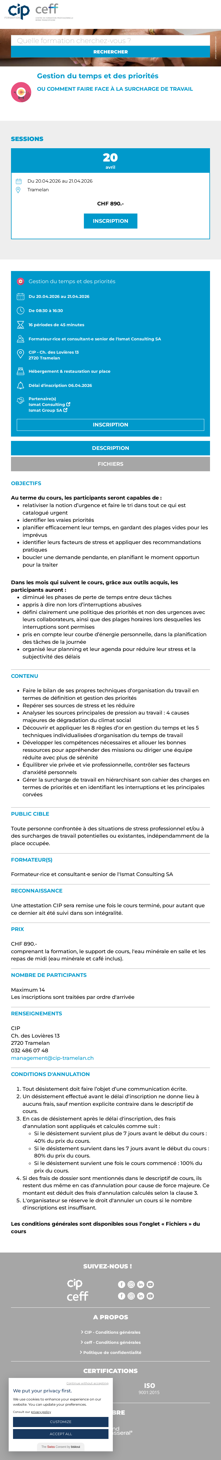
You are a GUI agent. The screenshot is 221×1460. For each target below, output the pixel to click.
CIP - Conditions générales (112, 1332)
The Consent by (60, 1446)
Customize (60, 1422)
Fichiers (110, 464)
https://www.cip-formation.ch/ (120, 12)
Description (110, 448)
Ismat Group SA (48, 410)
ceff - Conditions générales (112, 1342)
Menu (211, 11)
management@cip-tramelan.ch (52, 1058)
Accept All (61, 1434)
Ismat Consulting (49, 404)
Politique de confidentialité (112, 1352)
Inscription (110, 221)
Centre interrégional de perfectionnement (17, 12)
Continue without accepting (87, 1383)
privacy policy (41, 1412)
